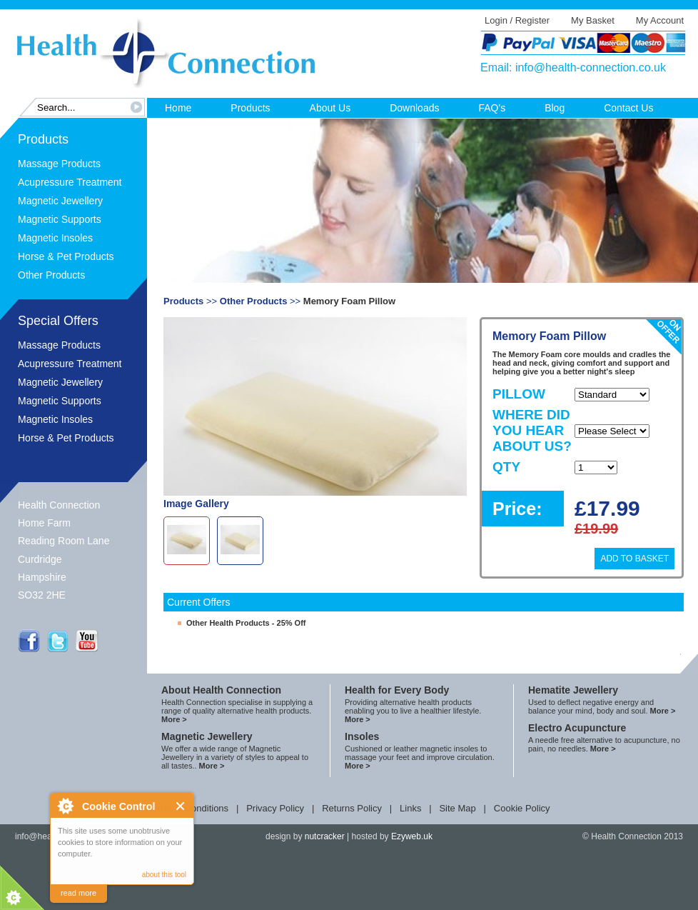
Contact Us (628, 108)
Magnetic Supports (59, 219)
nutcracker (325, 836)
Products (250, 108)
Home (178, 108)
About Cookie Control (65, 806)
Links (410, 808)
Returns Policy (352, 808)
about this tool (164, 875)
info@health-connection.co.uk (590, 67)
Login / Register (517, 20)
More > (174, 719)
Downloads (414, 108)
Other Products (51, 275)
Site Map (457, 808)
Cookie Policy (522, 808)
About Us (330, 108)
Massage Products (59, 163)
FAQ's (491, 108)
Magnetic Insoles (55, 238)
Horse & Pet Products (66, 256)
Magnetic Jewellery (60, 200)
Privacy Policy (275, 808)
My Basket (592, 20)
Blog (555, 108)
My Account (660, 20)
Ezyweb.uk (412, 836)
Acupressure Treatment (70, 182)
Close (181, 806)
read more (78, 893)
